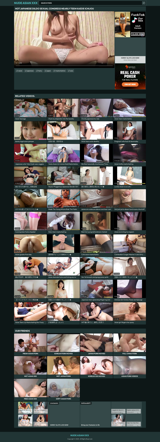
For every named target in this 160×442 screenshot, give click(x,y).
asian (20, 71)
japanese (30, 71)
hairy (40, 71)
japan (49, 71)
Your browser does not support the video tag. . (64, 39)
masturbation (60, 71)
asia (71, 71)
